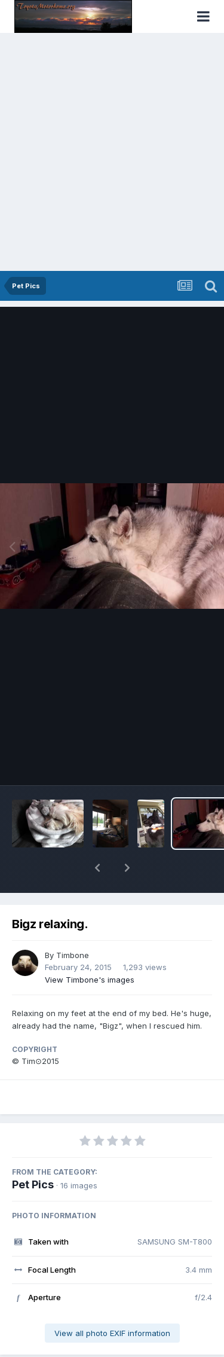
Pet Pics (33, 1153)
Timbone (72, 924)
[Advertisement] (112, 153)
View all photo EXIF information (112, 1302)
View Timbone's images (89, 948)
